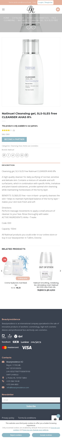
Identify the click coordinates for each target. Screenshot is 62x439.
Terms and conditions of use (20, 2)
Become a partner (14, 139)
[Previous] (1, 276)
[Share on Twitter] (13, 155)
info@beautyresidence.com (17, 387)
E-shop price (22, 278)
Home (6, 18)
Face (54, 18)
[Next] (60, 276)
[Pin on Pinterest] (22, 155)
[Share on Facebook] (9, 155)
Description (8, 165)
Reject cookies (16, 435)
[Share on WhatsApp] (4, 155)
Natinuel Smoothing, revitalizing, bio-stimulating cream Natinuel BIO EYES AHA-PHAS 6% (46, 285)
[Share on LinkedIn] (26, 155)
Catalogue (18, 18)
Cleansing (9, 20)
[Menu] (3, 9)
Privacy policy (8, 417)
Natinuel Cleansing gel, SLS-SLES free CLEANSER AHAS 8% (38, 21)
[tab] (31, 165)
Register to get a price (46, 290)
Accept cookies (46, 435)
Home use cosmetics (38, 18)
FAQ (34, 2)
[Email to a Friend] (17, 155)
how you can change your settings (35, 430)
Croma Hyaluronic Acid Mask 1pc (16, 284)
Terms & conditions (27, 417)
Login (40, 2)
